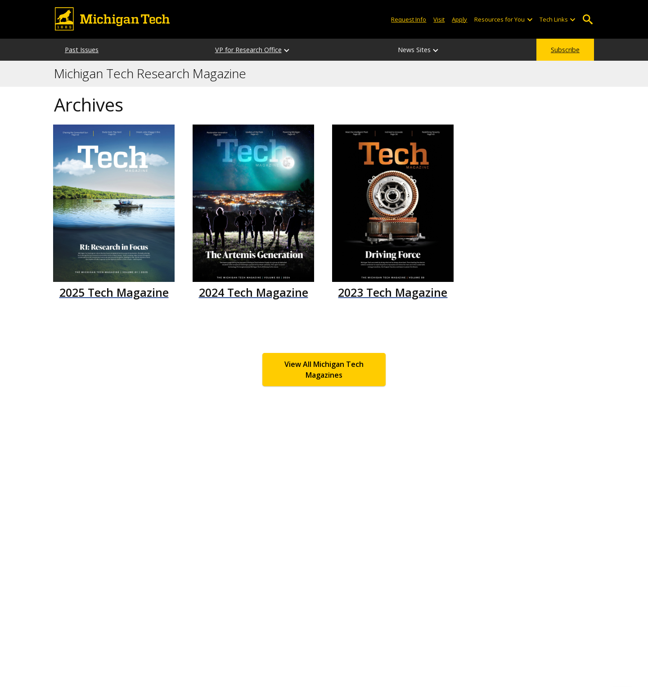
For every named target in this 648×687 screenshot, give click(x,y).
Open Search (587, 19)
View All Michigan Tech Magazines (324, 369)
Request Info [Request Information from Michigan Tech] (408, 19)
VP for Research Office (248, 49)
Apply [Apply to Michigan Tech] (459, 19)
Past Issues (82, 49)
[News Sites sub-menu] (436, 50)
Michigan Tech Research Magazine (150, 73)
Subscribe (565, 49)
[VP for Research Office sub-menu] (287, 50)
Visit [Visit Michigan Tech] (439, 19)
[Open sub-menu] (529, 19)
